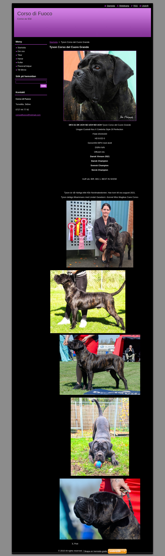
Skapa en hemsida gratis (95, 551)
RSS (135, 6)
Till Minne (22, 70)
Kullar (20, 62)
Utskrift (145, 6)
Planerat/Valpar (25, 66)
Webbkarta (124, 6)
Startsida (53, 42)
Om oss (21, 51)
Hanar (20, 58)
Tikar (20, 55)
